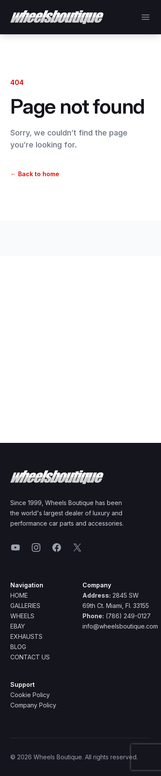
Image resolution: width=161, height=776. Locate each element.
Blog (18, 646)
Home (19, 595)
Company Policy (33, 705)
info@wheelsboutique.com (120, 626)
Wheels (22, 616)
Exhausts (26, 636)
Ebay (17, 626)
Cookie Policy (30, 694)
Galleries (25, 605)
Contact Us (30, 657)
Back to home (34, 173)
